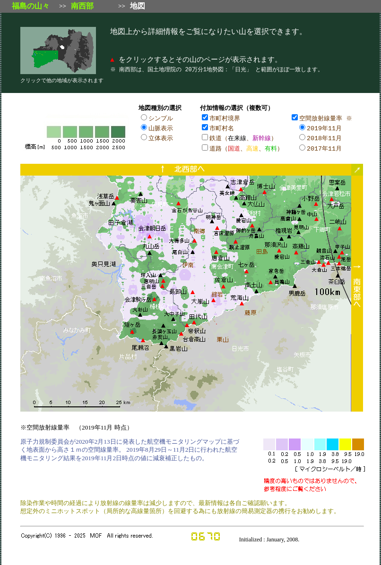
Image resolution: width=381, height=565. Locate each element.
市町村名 (221, 127)
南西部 (82, 6)
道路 (215, 147)
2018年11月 (324, 137)
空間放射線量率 (320, 118)
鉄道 (215, 137)
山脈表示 (160, 127)
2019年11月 (324, 127)
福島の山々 (31, 6)
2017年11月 (324, 147)
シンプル (160, 118)
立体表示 (160, 137)
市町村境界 (224, 118)
